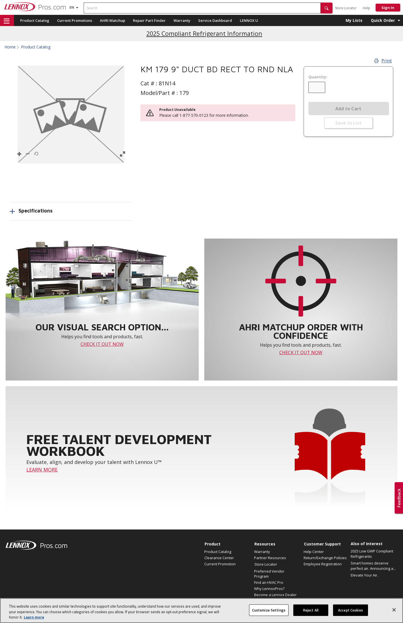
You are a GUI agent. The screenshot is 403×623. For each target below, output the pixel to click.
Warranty (182, 20)
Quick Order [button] (383, 20)
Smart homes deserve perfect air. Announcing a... (373, 566)
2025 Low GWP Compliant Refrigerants (372, 554)
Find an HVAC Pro (268, 582)
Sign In (387, 7)
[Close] (394, 613)
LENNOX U (249, 20)
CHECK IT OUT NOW (102, 344)
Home (10, 47)
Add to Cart (348, 109)
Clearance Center (219, 557)
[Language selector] (72, 7)
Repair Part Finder (149, 20)
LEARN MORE (42, 469)
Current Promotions (74, 20)
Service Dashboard (215, 20)
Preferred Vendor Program (269, 574)
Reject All (310, 613)
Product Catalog (34, 20)
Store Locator (346, 8)
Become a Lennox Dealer (275, 594)
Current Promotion (220, 563)
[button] (326, 8)
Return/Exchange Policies (325, 557)
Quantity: (317, 77)
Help (366, 8)
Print (383, 61)
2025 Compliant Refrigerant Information (204, 33)
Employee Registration (323, 563)
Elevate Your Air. (364, 575)
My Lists (354, 20)
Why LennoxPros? (269, 588)
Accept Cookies (350, 613)
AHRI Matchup (112, 20)
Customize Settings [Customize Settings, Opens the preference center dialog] (268, 613)
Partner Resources (270, 557)
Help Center (314, 551)
